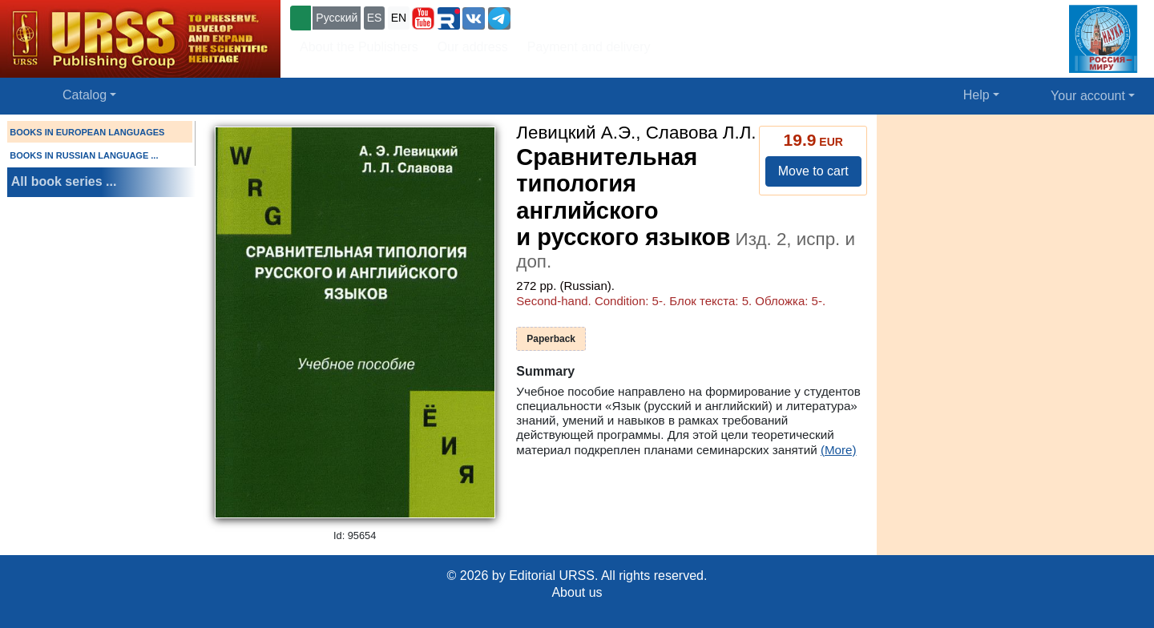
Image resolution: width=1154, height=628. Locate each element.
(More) (839, 450)
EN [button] (398, 17)
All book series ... (64, 181)
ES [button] (374, 17)
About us (576, 592)
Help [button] (976, 95)
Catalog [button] (85, 95)
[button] (423, 18)
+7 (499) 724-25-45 (572, 16)
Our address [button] (473, 47)
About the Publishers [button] (359, 47)
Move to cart (813, 171)
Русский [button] (336, 17)
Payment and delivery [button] (589, 47)
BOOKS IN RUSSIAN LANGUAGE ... (84, 155)
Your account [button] (1088, 96)
